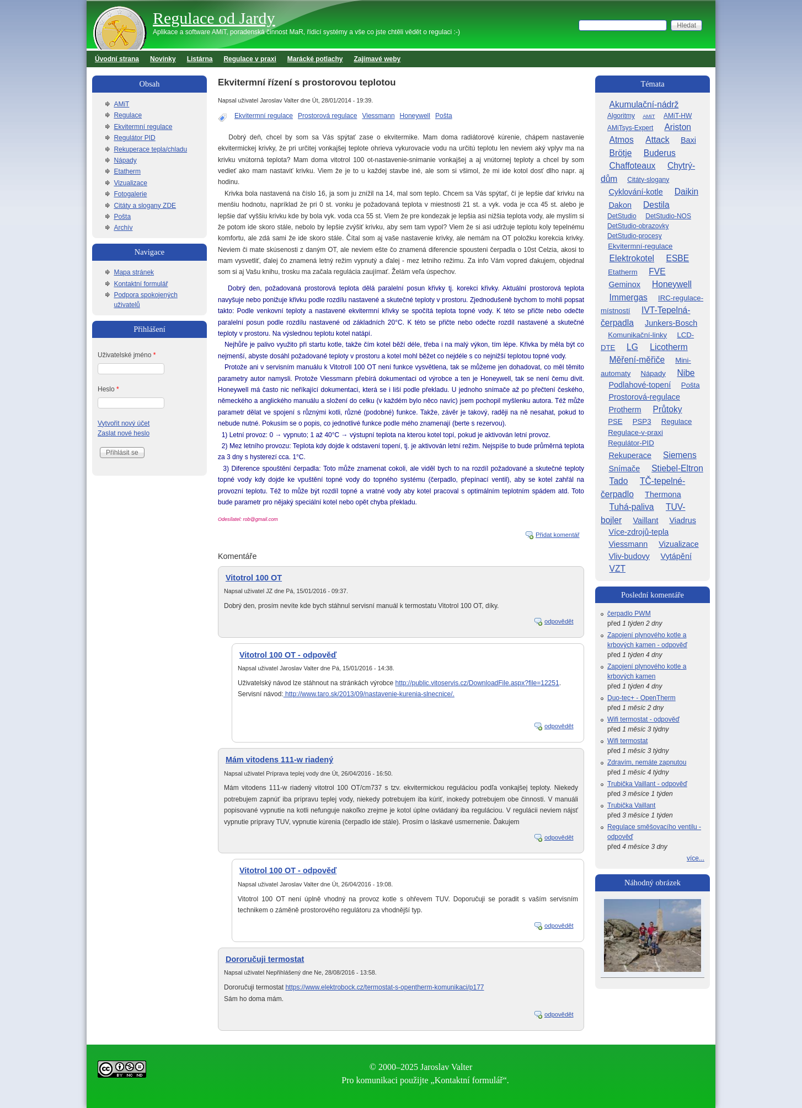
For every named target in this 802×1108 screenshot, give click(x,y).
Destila (656, 204)
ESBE (677, 258)
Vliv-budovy (628, 556)
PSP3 (642, 421)
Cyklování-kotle (635, 191)
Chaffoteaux (632, 165)
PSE (615, 421)
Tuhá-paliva (631, 507)
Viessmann (378, 116)
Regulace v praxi (249, 59)
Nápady (125, 160)
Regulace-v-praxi (635, 432)
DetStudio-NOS (668, 216)
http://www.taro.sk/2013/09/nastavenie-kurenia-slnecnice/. (369, 694)
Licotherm (668, 347)
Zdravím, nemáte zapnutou (646, 762)
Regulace (128, 115)
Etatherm (127, 171)
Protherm (624, 409)
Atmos (621, 139)
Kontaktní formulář (141, 284)
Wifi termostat (627, 741)
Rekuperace (629, 455)
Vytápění (676, 556)
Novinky (163, 59)
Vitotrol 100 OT (254, 577)
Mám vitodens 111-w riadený (279, 759)
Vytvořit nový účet (123, 423)
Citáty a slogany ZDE (145, 205)
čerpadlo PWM (629, 613)
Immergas (628, 297)
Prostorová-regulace (644, 396)
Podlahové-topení (639, 384)
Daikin (686, 191)
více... (695, 858)
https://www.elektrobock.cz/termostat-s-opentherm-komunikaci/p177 (384, 987)
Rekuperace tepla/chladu (150, 149)
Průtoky (667, 409)
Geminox (624, 284)
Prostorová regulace (327, 116)
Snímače (624, 468)
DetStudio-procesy (634, 236)
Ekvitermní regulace (263, 116)
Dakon (620, 205)
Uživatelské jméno (127, 355)
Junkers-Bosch (671, 323)
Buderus (660, 153)
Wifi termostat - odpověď (643, 719)
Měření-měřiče (637, 359)
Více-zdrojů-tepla (638, 532)
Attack (657, 139)
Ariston (677, 127)
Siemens (680, 455)
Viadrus (682, 520)
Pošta (443, 116)
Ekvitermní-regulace (640, 246)
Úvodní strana (117, 59)
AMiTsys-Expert (630, 128)
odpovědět (559, 621)
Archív (123, 228)
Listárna (200, 59)
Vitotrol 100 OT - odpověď (287, 654)
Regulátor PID (134, 138)
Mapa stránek (134, 272)
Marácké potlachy (315, 59)
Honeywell (415, 116)
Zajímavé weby (377, 59)
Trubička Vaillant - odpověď (647, 784)
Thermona (663, 494)
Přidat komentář (558, 534)
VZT (617, 568)
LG (632, 347)
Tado (618, 481)
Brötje (620, 153)
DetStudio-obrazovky (638, 226)
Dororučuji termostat (265, 959)
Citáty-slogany (648, 180)
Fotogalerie (130, 194)
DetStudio (622, 216)
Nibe (685, 373)
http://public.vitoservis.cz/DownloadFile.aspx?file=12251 (477, 683)
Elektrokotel (631, 258)
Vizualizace (130, 183)
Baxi (688, 140)
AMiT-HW (678, 116)
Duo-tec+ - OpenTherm (641, 698)
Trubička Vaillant (631, 805)
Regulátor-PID (631, 443)
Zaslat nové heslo (123, 433)
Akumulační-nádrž (644, 104)
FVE (657, 271)
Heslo (108, 389)
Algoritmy (621, 116)
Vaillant (645, 520)
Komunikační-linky (637, 335)
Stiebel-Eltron (677, 468)
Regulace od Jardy (214, 18)
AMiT (121, 104)
